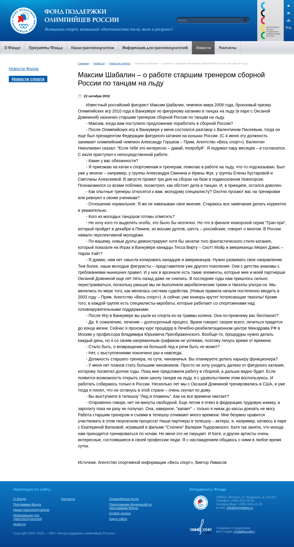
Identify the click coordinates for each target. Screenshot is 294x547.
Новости (99, 63)
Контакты (68, 499)
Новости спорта (119, 63)
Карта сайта (118, 519)
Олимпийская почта (123, 499)
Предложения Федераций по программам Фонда (130, 506)
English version (120, 513)
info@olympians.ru (240, 507)
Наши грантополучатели (31, 509)
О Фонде (19, 499)
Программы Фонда (27, 504)
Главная (83, 63)
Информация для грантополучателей (27, 517)
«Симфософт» (244, 531)
